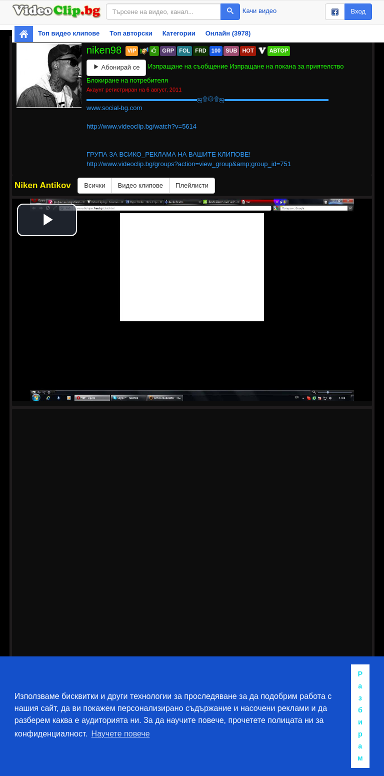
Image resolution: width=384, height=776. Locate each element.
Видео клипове (141, 185)
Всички (94, 185)
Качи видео (259, 11)
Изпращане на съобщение (188, 66)
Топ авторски (131, 33)
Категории (179, 33)
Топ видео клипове (69, 33)
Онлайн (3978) (228, 33)
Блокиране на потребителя (127, 80)
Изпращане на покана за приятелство (287, 66)
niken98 (105, 50)
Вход (358, 11)
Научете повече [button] (121, 733)
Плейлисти (192, 185)
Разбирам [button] (360, 716)
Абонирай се (116, 67)
